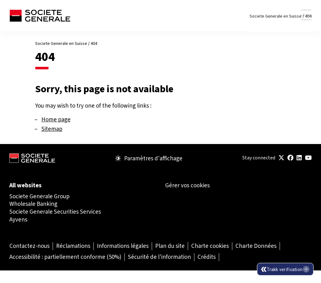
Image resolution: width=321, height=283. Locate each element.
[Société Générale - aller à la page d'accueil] (39, 15)
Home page (56, 119)
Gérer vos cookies (187, 185)
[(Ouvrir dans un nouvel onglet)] (281, 158)
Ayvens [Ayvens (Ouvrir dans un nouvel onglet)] (18, 219)
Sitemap (51, 129)
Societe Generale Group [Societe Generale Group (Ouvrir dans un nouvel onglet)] (39, 196)
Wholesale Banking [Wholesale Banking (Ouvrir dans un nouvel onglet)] (33, 204)
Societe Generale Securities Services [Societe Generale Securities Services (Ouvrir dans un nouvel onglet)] (55, 212)
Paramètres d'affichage (148, 158)
